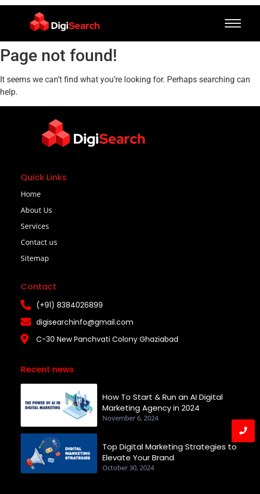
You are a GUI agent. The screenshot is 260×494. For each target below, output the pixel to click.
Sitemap (35, 258)
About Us (36, 210)
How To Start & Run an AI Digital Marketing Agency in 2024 (162, 402)
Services (35, 226)
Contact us (39, 242)
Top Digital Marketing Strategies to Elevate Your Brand (169, 452)
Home (31, 194)
